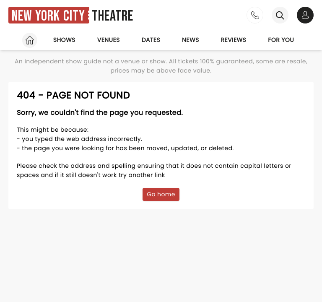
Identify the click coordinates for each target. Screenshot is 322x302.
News (190, 40)
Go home (161, 194)
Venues (108, 40)
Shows (64, 40)
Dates (151, 40)
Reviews (234, 40)
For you (281, 40)
